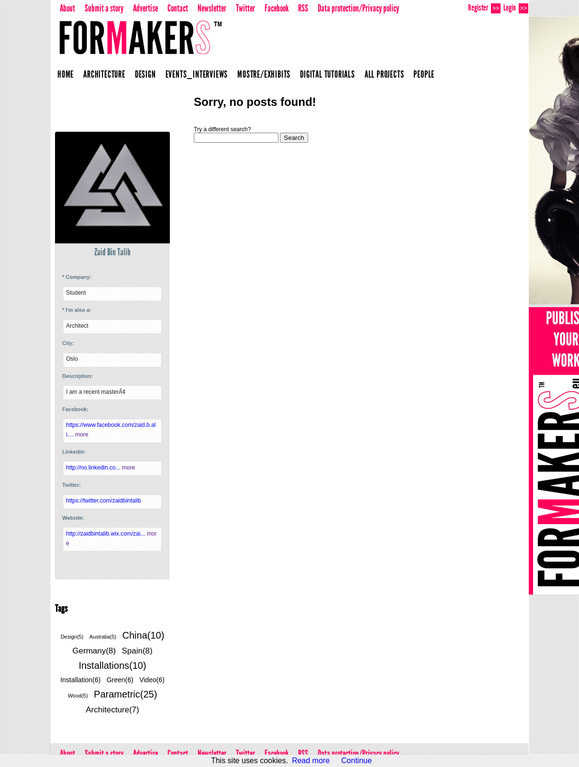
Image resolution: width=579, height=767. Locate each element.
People (423, 74)
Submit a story (104, 8)
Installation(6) (80, 680)
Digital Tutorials (327, 74)
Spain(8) (137, 650)
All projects (384, 74)
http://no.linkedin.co (94, 467)
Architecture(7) (112, 709)
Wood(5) (78, 695)
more (81, 434)
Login (515, 7)
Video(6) (152, 680)
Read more (311, 760)
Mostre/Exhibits (263, 74)
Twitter (245, 8)
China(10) (143, 635)
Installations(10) (112, 665)
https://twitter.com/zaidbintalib (103, 500)
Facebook (277, 8)
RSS (303, 8)
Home (65, 74)
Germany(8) (94, 650)
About (67, 8)
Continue (356, 760)
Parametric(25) (125, 694)
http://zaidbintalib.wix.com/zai (106, 533)
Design (145, 74)
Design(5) (72, 637)
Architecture (104, 74)
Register (484, 7)
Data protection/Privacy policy (358, 8)
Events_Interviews (197, 74)
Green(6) (120, 680)
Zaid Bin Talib (112, 252)
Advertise (145, 8)
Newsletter (212, 8)
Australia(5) (102, 637)
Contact (177, 8)
